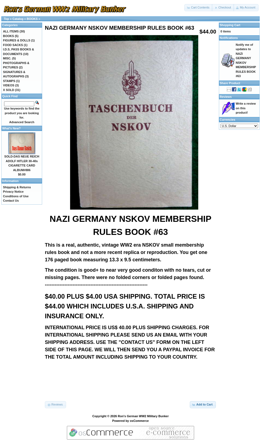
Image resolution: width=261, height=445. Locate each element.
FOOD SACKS (13, 45)
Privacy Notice (13, 191)
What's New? (11, 128)
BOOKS (32, 18)
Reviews (226, 96)
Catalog (18, 18)
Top (6, 18)
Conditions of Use (16, 196)
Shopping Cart (230, 25)
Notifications (229, 38)
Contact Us (11, 200)
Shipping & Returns (17, 187)
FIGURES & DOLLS (16, 40)
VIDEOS (8, 85)
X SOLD (8, 90)
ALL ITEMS (11, 31)
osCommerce (139, 420)
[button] (198, 7)
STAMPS (9, 81)
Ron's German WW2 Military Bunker (143, 416)
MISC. (7, 58)
